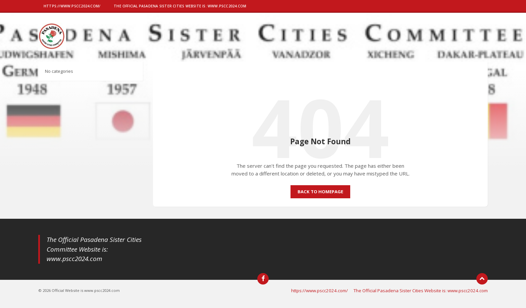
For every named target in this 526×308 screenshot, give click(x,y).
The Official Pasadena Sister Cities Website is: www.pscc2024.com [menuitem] (421, 291)
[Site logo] (52, 48)
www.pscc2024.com (74, 258)
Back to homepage (320, 192)
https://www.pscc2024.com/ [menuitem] (319, 291)
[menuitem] (72, 6)
